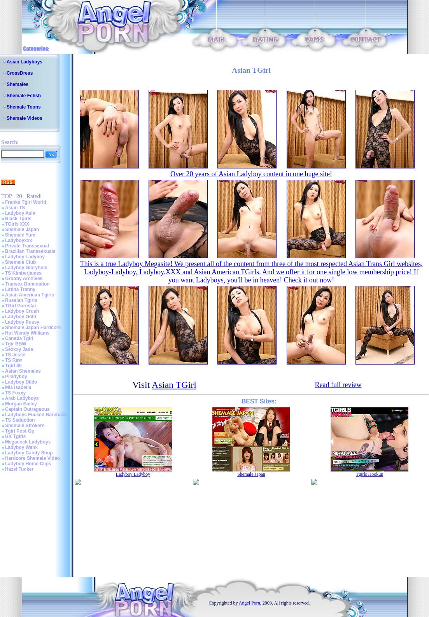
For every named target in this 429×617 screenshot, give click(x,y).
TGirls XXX (17, 224)
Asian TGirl (174, 385)
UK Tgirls (15, 436)
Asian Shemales (23, 371)
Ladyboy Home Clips (28, 463)
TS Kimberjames (23, 273)
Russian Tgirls (21, 300)
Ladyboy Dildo (21, 382)
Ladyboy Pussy (22, 322)
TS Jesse (15, 355)
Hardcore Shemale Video (32, 458)
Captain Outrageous (27, 409)
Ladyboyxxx (18, 240)
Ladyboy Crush (22, 311)
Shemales (17, 84)
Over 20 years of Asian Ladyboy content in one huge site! (251, 174)
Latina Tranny (20, 289)
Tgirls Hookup (369, 474)
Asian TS (15, 207)
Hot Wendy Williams (27, 333)
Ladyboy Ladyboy (25, 256)
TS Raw (13, 360)
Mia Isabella (18, 387)
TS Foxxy (15, 393)
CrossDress (20, 73)
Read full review (338, 385)
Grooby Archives (23, 278)
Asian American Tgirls (29, 295)
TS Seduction (20, 420)
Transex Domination (27, 284)
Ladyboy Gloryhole (26, 267)
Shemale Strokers (24, 425)
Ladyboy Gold (20, 316)
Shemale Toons (24, 107)
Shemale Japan (22, 229)
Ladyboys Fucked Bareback (36, 414)
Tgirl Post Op (19, 431)
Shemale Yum (20, 235)
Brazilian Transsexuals (30, 251)
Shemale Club (20, 262)
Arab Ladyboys (22, 398)
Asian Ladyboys (24, 62)
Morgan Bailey (21, 404)
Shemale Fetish (24, 95)
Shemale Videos (24, 118)
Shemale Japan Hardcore (33, 327)
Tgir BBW (15, 344)
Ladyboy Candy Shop (29, 453)
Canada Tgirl (19, 338)
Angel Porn (249, 603)
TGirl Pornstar (21, 305)
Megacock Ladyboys (28, 442)
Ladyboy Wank (21, 447)
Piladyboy (16, 376)
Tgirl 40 (13, 365)
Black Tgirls (18, 218)
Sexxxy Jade (19, 349)
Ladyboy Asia (20, 213)
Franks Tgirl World (25, 202)
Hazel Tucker (19, 469)
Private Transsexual (27, 246)
